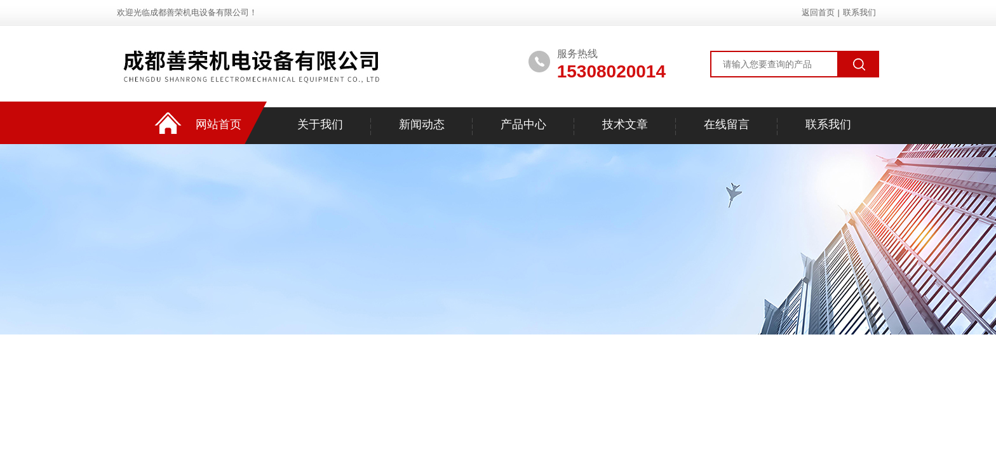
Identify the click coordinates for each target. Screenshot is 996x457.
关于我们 (320, 124)
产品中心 (523, 124)
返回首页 (818, 12)
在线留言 (727, 124)
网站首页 (218, 124)
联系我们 (859, 12)
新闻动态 (422, 124)
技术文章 (625, 124)
